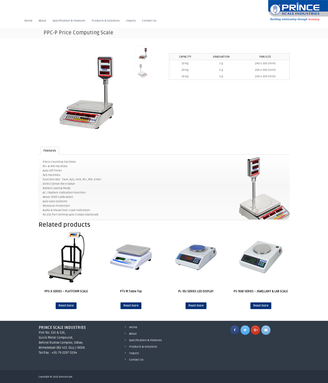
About (42, 20)
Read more (66, 305)
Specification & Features (69, 20)
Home (28, 20)
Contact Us (149, 20)
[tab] (49, 151)
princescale (65, 376)
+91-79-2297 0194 (64, 353)
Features (50, 150)
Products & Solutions (106, 20)
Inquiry (131, 20)
